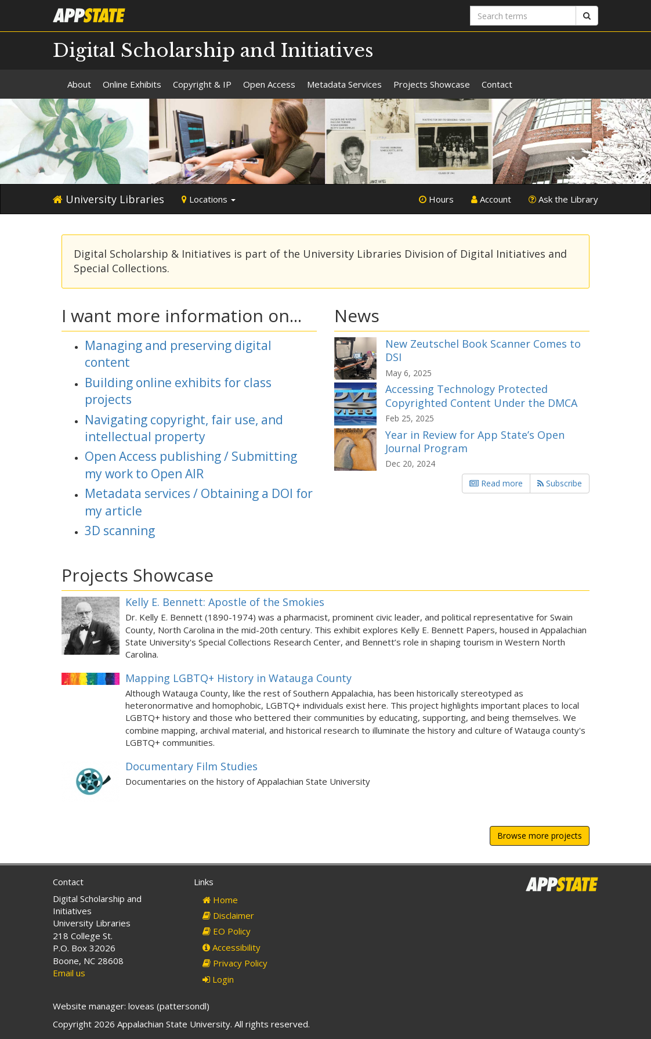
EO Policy (226, 931)
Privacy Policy (234, 963)
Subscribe (559, 483)
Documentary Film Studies (191, 766)
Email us (69, 973)
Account (491, 199)
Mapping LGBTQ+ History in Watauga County (238, 678)
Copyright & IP (202, 84)
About (79, 84)
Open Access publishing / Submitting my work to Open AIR (191, 464)
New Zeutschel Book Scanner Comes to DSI (483, 350)
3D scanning (120, 530)
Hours (436, 199)
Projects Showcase (431, 84)
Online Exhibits (132, 84)
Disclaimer (228, 915)
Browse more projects (539, 835)
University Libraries (108, 199)
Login (218, 979)
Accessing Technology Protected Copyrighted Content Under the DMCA (481, 395)
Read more (496, 483)
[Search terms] (523, 16)
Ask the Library (563, 199)
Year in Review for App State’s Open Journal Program (475, 441)
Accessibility (231, 947)
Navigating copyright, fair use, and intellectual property (184, 428)
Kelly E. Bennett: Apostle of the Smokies (224, 602)
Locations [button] (209, 199)
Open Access (269, 84)
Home (220, 899)
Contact (497, 84)
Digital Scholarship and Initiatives (213, 50)
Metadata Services (344, 84)
